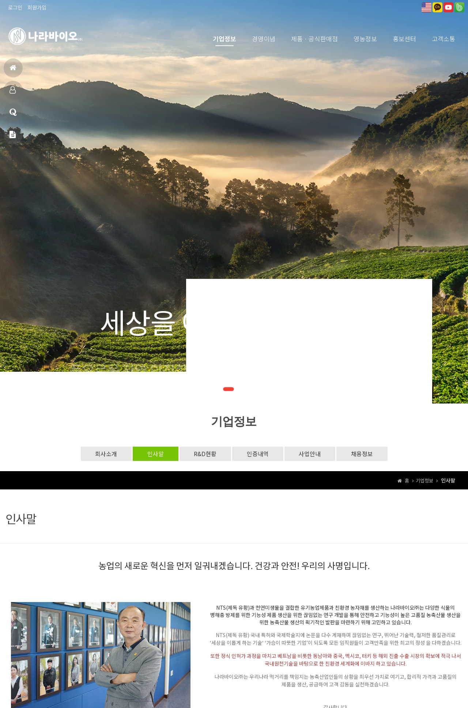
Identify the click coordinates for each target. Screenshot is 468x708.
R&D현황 (205, 453)
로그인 (15, 7)
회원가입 (36, 7)
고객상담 (13, 115)
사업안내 (310, 453)
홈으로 (13, 70)
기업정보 (224, 38)
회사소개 (106, 453)
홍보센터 (404, 38)
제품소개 (13, 93)
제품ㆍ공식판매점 (314, 38)
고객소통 (443, 38)
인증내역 (258, 453)
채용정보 (362, 453)
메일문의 (13, 137)
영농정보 (365, 38)
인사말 (155, 453)
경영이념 (263, 38)
